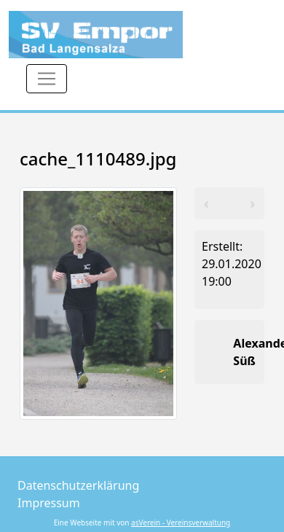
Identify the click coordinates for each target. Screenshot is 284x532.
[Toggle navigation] (46, 78)
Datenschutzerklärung (78, 485)
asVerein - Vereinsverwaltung (180, 522)
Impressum (48, 503)
